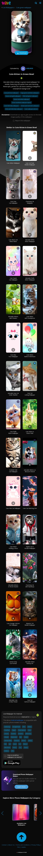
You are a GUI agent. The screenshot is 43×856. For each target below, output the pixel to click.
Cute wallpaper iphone (31, 109)
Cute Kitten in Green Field (30, 432)
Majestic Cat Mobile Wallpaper (30, 624)
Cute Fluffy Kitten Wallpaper (13, 432)
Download (21, 53)
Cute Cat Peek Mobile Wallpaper (30, 164)
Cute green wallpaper (23, 8)
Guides (23, 847)
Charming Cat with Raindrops (29, 586)
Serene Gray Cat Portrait (13, 662)
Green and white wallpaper (21, 99)
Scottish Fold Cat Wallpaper (13, 470)
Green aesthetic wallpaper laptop (21, 102)
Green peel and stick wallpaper (30, 106)
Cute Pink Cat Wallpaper (13, 508)
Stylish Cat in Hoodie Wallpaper (29, 547)
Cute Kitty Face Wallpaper (13, 355)
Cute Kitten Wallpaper (13, 163)
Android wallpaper (17, 720)
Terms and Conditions (23, 845)
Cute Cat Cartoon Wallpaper (29, 701)
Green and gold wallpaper (13, 96)
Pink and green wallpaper (30, 96)
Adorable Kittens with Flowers (13, 317)
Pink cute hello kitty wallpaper (14, 109)
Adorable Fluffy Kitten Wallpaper (30, 279)
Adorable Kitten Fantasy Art (29, 662)
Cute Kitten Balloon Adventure (29, 355)
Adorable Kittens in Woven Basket (13, 586)
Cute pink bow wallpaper (11, 93)
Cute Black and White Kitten (13, 240)
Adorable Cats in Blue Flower (13, 701)
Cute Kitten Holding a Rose (13, 547)
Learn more (21, 787)
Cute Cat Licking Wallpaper (30, 394)
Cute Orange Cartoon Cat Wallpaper (13, 624)
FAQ (18, 847)
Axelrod (26, 68)
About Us (11, 845)
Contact (4, 845)
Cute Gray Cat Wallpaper (13, 202)
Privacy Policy (35, 845)
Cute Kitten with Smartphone (30, 317)
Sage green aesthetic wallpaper (30, 93)
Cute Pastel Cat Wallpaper (13, 279)
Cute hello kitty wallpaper (11, 106)
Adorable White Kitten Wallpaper (30, 240)
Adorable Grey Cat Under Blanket (13, 394)
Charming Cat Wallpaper (30, 202)
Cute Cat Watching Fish (30, 508)
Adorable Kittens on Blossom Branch (30, 470)
